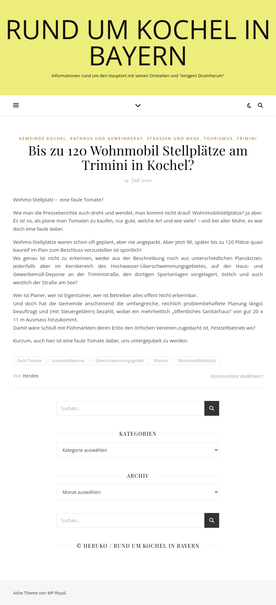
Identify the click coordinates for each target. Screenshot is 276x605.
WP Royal (56, 593)
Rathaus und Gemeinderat (106, 138)
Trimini (247, 138)
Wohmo (161, 360)
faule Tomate (29, 360)
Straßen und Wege (173, 138)
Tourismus (218, 138)
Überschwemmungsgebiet (120, 360)
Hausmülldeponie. (68, 360)
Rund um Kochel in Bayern (138, 42)
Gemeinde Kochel (42, 138)
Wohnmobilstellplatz (197, 360)
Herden (30, 376)
